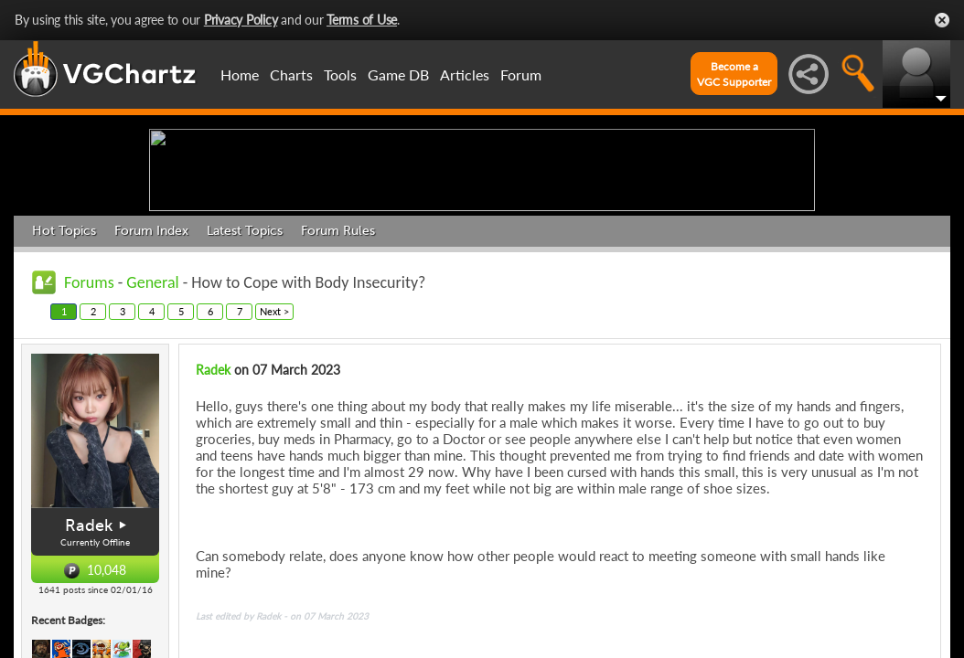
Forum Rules (338, 372)
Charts (291, 74)
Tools (340, 74)
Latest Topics (245, 372)
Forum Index (151, 372)
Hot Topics (64, 372)
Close (942, 20)
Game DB (398, 74)
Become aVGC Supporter (734, 74)
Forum (520, 74)
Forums (89, 424)
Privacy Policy (241, 19)
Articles (464, 74)
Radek (213, 511)
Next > (274, 453)
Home (239, 74)
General (152, 424)
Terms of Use (362, 19)
